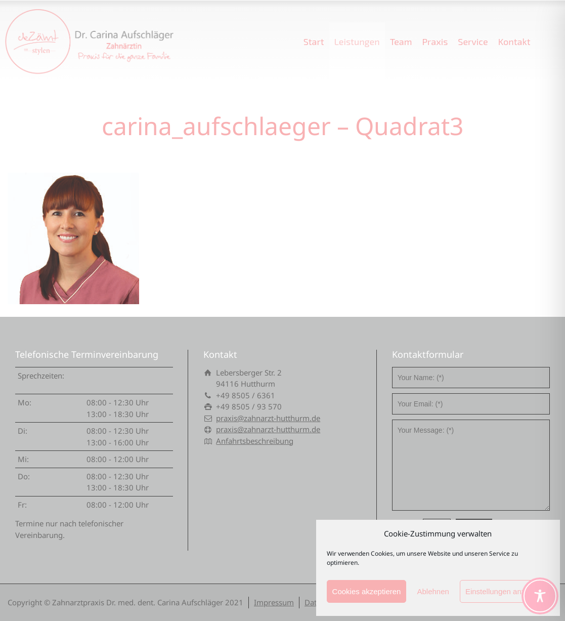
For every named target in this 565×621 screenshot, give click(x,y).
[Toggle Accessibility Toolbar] (540, 595)
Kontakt (514, 41)
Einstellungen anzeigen (504, 591)
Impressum (274, 602)
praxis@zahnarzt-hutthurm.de (268, 418)
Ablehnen (433, 591)
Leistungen (357, 41)
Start (313, 41)
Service (473, 41)
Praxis (435, 41)
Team (401, 41)
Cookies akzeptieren (366, 591)
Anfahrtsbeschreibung (254, 441)
